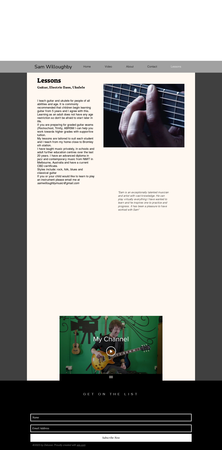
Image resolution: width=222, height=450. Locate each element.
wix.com (81, 445)
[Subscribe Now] (111, 438)
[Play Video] (111, 351)
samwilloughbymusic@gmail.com (58, 183)
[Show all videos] (111, 377)
